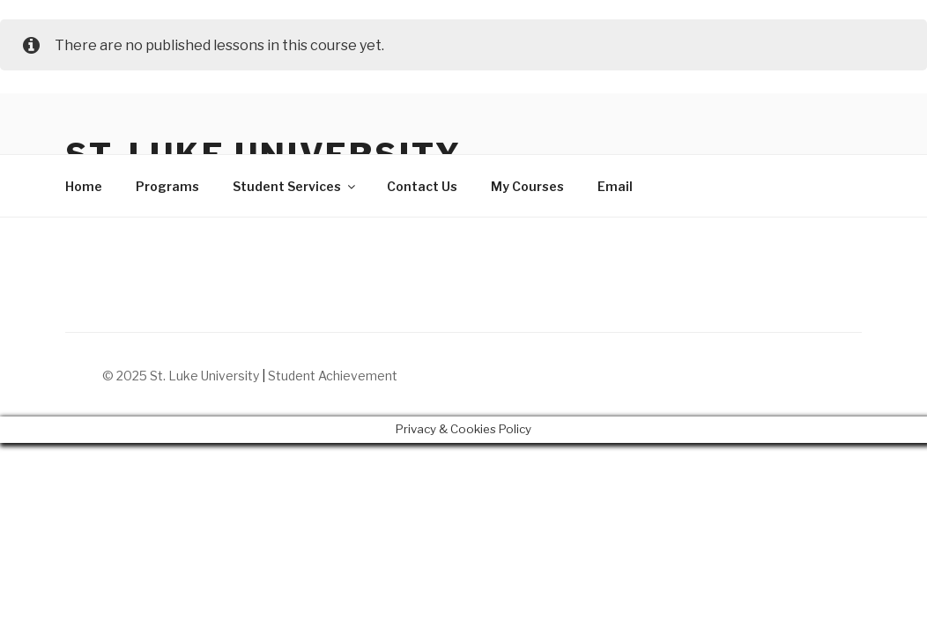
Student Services (295, 186)
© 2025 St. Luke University (182, 375)
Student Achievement (332, 375)
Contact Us (422, 186)
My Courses (527, 186)
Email (615, 186)
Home (83, 186)
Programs (167, 186)
